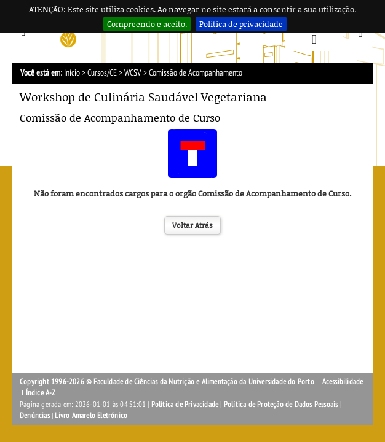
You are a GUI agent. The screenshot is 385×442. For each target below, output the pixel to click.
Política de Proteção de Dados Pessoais (281, 404)
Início (72, 73)
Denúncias (35, 416)
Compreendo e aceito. (147, 23)
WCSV (132, 73)
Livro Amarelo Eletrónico (91, 416)
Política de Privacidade (185, 404)
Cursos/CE (102, 73)
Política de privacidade (241, 23)
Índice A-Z (41, 393)
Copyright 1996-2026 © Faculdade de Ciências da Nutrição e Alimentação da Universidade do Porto (168, 382)
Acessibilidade (342, 382)
